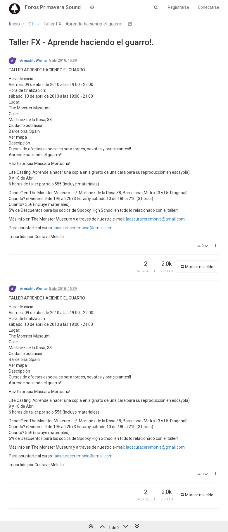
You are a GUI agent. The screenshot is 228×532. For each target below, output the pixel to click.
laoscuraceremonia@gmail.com (155, 219)
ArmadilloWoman (34, 60)
